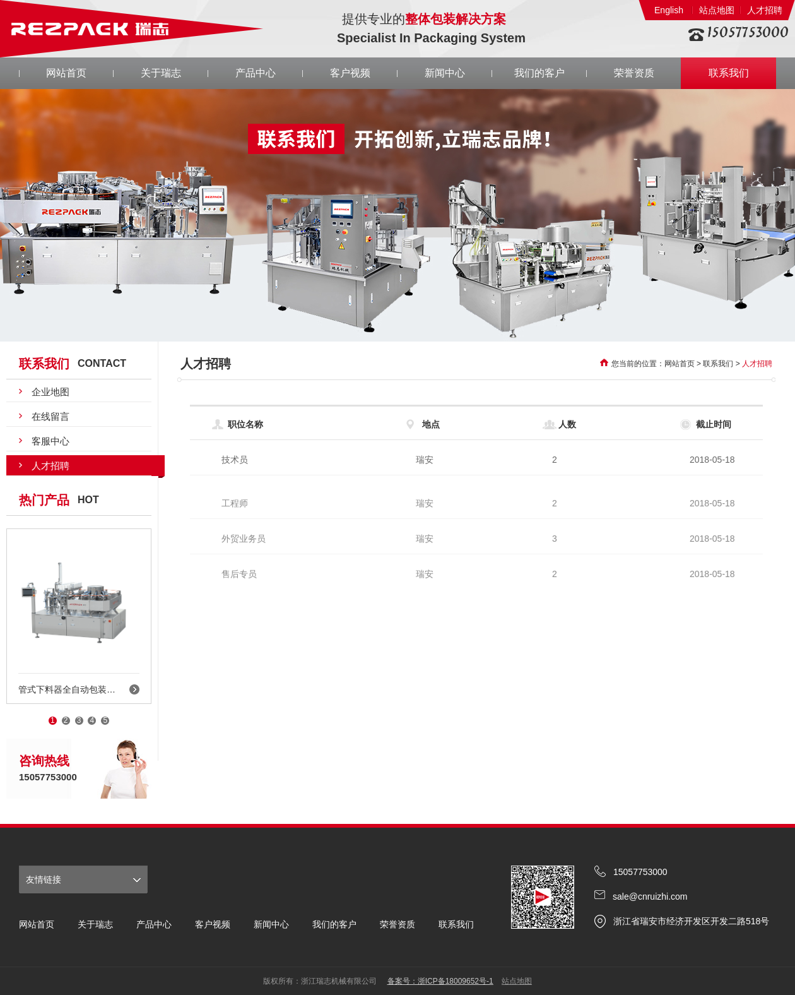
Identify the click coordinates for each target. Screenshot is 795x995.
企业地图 (50, 391)
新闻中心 (445, 73)
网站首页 (66, 73)
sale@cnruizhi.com (650, 896)
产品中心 (255, 73)
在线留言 (50, 416)
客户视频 (350, 73)
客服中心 (50, 441)
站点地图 (716, 10)
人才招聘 (764, 10)
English (668, 10)
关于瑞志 (161, 73)
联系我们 (729, 73)
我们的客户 (539, 73)
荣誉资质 (634, 73)
